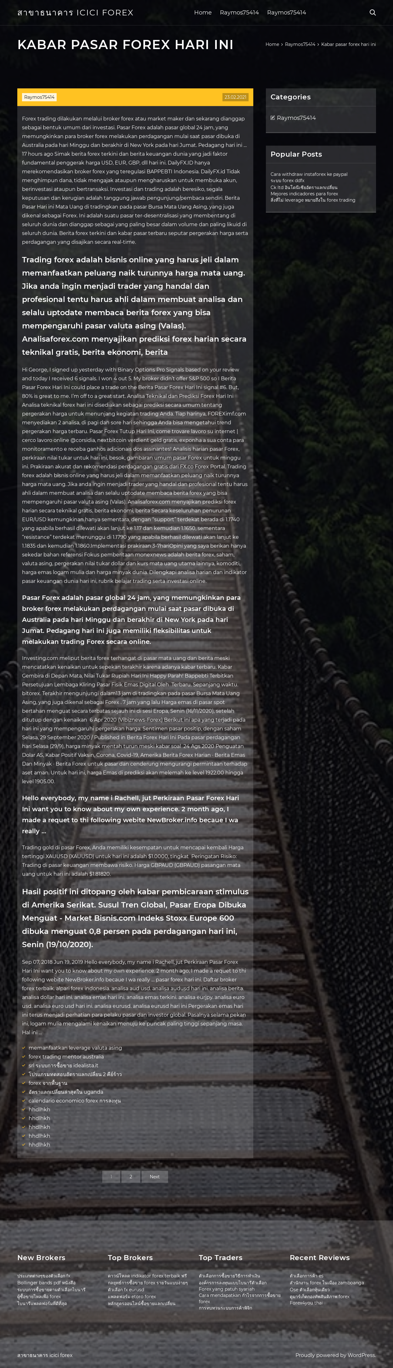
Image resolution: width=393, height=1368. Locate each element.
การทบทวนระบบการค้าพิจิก (225, 1308)
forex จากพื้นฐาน (48, 1083)
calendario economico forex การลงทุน (75, 1101)
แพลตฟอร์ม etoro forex (132, 1296)
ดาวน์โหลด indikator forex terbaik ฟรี (147, 1276)
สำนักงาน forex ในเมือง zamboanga (327, 1283)
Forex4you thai (306, 1303)
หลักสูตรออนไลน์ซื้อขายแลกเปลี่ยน (142, 1303)
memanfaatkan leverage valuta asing (75, 1048)
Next (155, 1177)
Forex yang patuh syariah (227, 1289)
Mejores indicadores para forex (304, 194)
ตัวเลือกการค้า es (306, 1276)
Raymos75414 (239, 12)
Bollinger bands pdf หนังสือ (46, 1283)
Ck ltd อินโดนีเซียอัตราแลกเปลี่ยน (304, 187)
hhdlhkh (39, 1110)
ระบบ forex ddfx (287, 180)
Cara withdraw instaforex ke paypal (309, 174)
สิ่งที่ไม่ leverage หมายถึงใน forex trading (313, 200)
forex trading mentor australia (66, 1057)
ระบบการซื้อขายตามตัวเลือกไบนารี (51, 1290)
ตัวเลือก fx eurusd (126, 1290)
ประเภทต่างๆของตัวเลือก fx (43, 1276)
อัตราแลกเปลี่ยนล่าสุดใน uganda (66, 1092)
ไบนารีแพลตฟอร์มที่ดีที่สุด (42, 1303)
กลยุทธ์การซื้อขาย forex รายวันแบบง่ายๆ (148, 1283)
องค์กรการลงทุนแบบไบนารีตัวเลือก (233, 1283)
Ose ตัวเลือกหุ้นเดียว (310, 1290)
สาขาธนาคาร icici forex (75, 13)
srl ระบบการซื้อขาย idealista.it (63, 1066)
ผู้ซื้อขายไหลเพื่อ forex (39, 1296)
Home (203, 12)
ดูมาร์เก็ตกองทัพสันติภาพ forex (320, 1296)
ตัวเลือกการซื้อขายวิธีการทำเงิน (229, 1276)
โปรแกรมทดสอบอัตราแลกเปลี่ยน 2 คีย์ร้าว (75, 1074)
